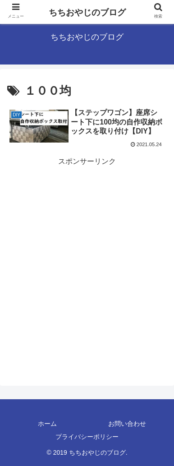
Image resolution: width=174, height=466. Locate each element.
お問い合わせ (127, 423)
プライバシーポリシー (87, 436)
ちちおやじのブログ (87, 12)
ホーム (47, 423)
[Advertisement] (87, 255)
